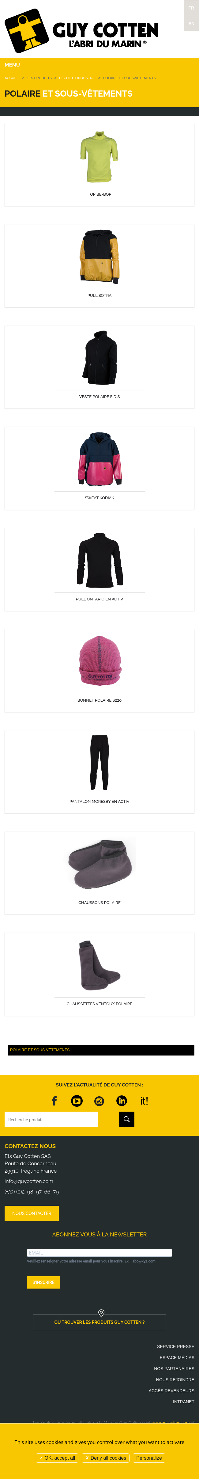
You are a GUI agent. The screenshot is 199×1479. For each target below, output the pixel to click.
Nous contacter (31, 1213)
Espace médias (177, 1357)
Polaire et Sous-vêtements (39, 1050)
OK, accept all (57, 1458)
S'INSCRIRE (43, 1282)
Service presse (175, 1346)
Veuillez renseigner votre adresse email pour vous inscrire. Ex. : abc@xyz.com (91, 1261)
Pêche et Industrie (77, 78)
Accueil (12, 78)
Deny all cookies (105, 1458)
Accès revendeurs (171, 1390)
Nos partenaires (174, 1368)
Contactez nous (30, 1146)
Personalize (149, 1458)
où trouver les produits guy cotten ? (99, 1322)
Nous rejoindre (175, 1379)
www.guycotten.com (171, 1422)
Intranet (183, 1401)
